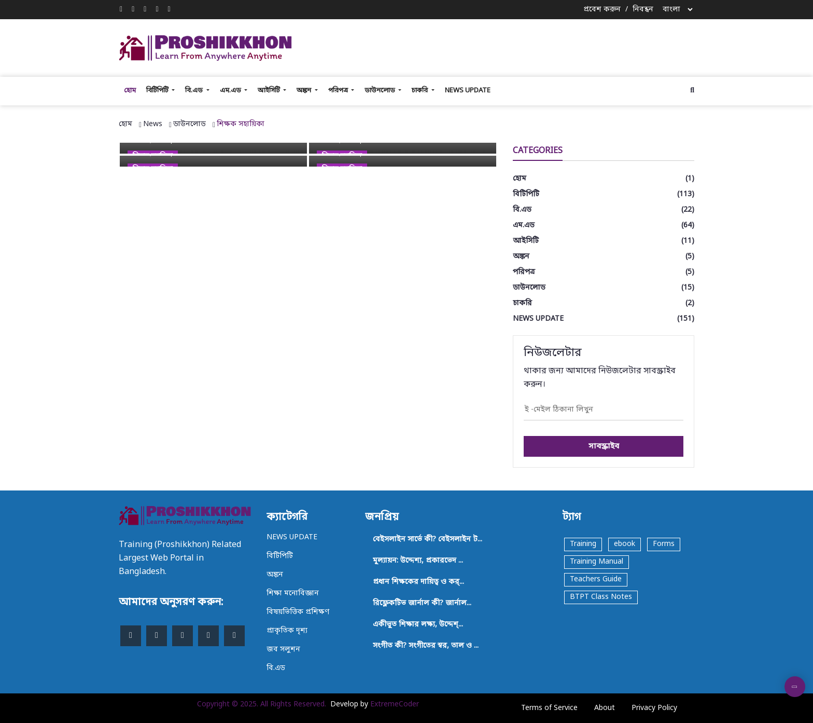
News (152, 124)
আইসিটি (270, 90)
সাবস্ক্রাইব (603, 446)
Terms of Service (549, 708)
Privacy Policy (654, 708)
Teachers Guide (596, 579)
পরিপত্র (338, 90)
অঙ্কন (305, 90)
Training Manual (596, 562)
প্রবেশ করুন (602, 10)
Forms (664, 544)
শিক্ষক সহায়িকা (240, 124)
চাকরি (420, 90)
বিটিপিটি (158, 90)
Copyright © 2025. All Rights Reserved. (261, 705)
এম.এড (231, 90)
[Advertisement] (507, 46)
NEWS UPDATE (467, 90)
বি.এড (194, 90)
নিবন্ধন (643, 10)
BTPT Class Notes (601, 597)
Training (583, 544)
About (604, 708)
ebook (624, 544)
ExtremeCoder (394, 705)
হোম (130, 90)
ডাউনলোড (381, 90)
